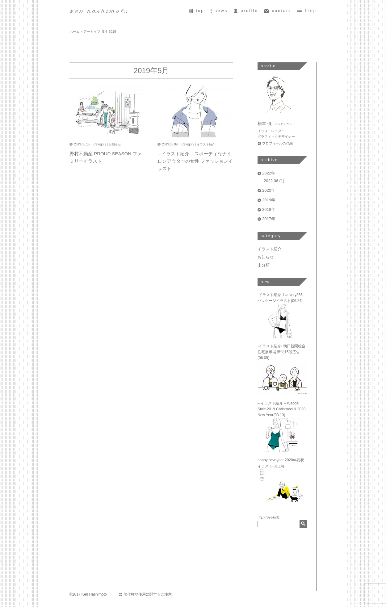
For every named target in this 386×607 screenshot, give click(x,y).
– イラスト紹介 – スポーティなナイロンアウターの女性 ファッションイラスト (195, 161)
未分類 (264, 265)
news (219, 10)
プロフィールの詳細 (277, 143)
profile (246, 10)
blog (307, 10)
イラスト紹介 (206, 144)
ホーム (74, 31)
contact (278, 10)
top (196, 10)
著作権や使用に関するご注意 (148, 594)
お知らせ (115, 144)
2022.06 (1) (274, 180)
